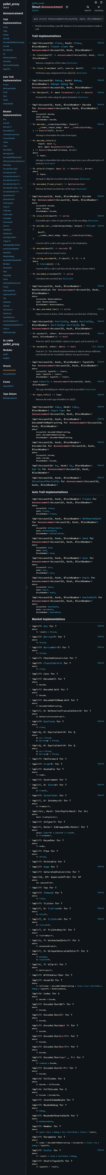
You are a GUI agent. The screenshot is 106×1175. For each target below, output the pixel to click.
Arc (61, 1036)
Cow (61, 1057)
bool (65, 336)
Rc (60, 1067)
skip (39, 168)
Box (61, 1046)
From (46, 763)
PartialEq (61, 321)
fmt (39, 92)
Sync (85, 557)
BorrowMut (50, 647)
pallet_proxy (38, 3)
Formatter (67, 92)
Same (46, 866)
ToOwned (49, 892)
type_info (42, 394)
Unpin (86, 577)
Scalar (48, 1150)
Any (46, 626)
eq (38, 333)
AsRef (46, 833)
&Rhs (61, 346)
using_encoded (45, 258)
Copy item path (67, 7)
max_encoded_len (46, 309)
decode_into (44, 140)
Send (85, 538)
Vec (61, 248)
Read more (72, 62)
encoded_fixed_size (48, 184)
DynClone (49, 721)
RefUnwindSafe (91, 518)
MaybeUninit (58, 146)
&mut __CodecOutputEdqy (77, 235)
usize (80, 184)
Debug (58, 80)
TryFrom (53, 908)
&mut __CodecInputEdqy (77, 127)
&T (62, 1004)
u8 (65, 248)
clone (40, 55)
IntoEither (51, 795)
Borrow (48, 636)
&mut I (51, 143)
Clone (58, 43)
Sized (91, 225)
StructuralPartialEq (45, 481)
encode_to (42, 225)
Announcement (40, 50)
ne (38, 346)
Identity (44, 381)
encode (40, 248)
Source (35, 10)
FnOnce (43, 264)
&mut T (63, 1025)
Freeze (86, 498)
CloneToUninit (53, 663)
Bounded (43, 957)
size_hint (42, 215)
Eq (56, 465)
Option (72, 184)
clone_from (43, 68)
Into (51, 784)
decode (40, 124)
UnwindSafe (89, 597)
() (81, 168)
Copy (58, 406)
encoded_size (44, 274)
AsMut (57, 833)
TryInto (53, 919)
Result (89, 92)
